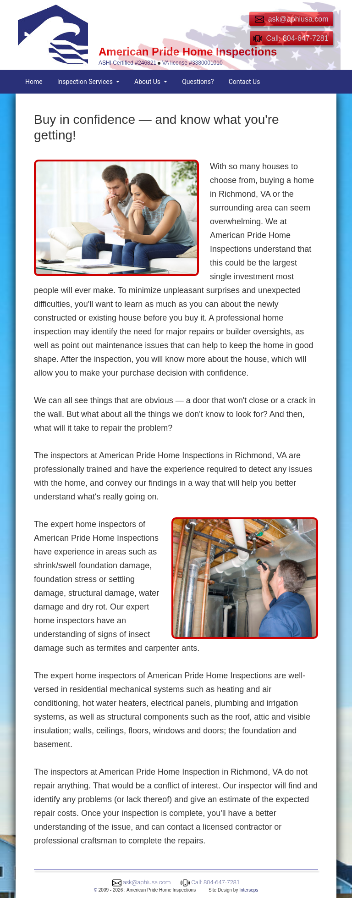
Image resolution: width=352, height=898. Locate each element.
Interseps (248, 889)
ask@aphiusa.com (147, 882)
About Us (148, 81)
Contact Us (244, 81)
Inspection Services (86, 81)
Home (34, 81)
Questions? (198, 81)
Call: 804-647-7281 (216, 882)
